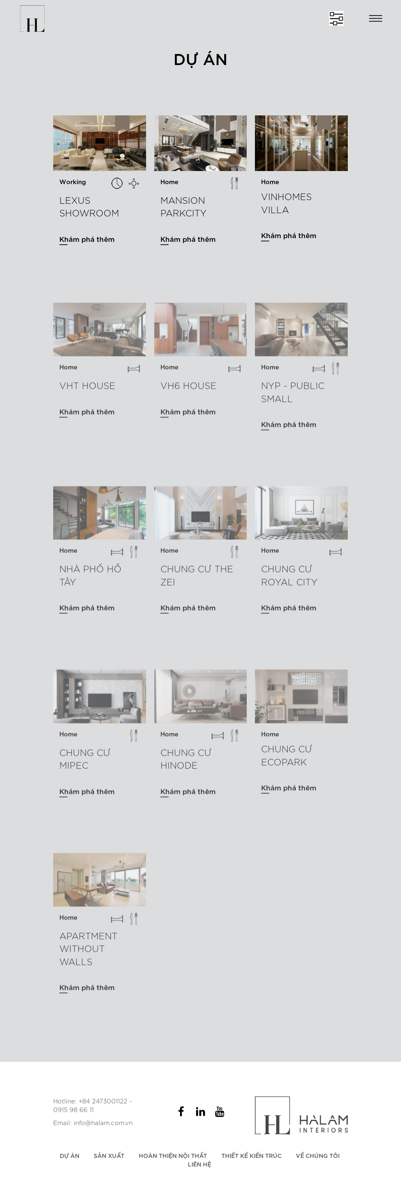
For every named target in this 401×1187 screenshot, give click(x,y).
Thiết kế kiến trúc (251, 1158)
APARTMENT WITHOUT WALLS (88, 951)
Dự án (69, 1158)
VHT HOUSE (87, 388)
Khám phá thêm (87, 238)
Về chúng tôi (318, 1158)
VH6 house (188, 388)
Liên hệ (199, 1167)
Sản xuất (109, 1158)
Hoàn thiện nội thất (173, 1158)
